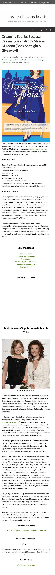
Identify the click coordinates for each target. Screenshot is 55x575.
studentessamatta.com (10, 422)
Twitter (17, 531)
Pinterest (42, 531)
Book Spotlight (7, 60)
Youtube (34, 531)
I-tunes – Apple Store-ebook (26, 262)
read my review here (36, 149)
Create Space (26, 259)
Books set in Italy (19, 60)
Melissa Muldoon (12, 62)
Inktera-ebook (25, 267)
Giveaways (36, 60)
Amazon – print (26, 254)
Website (9, 531)
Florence (28, 60)
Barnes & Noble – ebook (26, 264)
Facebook (25, 531)
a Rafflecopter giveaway (26, 565)
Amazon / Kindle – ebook (25, 256)
